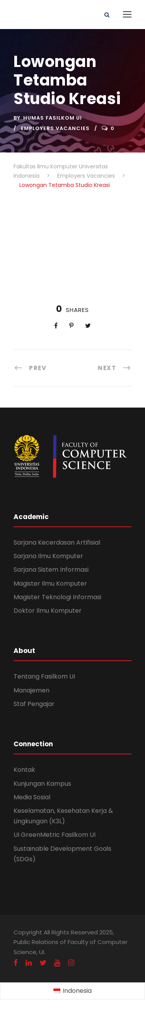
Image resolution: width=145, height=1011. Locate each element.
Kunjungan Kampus (42, 783)
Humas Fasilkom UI (52, 118)
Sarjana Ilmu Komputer (48, 556)
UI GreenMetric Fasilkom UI (55, 834)
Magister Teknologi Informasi (57, 597)
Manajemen (31, 690)
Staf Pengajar (34, 703)
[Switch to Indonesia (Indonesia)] (72, 991)
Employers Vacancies (55, 128)
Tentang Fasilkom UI (44, 676)
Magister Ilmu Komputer (50, 583)
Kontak (24, 769)
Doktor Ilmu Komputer (48, 610)
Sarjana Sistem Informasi (51, 569)
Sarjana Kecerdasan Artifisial (57, 542)
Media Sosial (32, 797)
